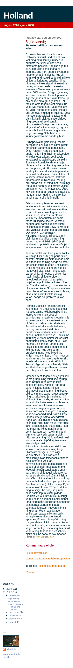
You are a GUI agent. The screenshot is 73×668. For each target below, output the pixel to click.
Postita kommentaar (36, 553)
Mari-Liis (11, 649)
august (13, 622)
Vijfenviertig (14, 598)
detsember (14, 595)
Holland (18, 15)
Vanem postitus (61, 558)
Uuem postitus (34, 558)
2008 (9, 588)
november (14, 612)
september (14, 618)
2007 (9, 592)
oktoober (13, 615)
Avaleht (47, 558)
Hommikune (14, 601)
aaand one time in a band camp (15, 606)
